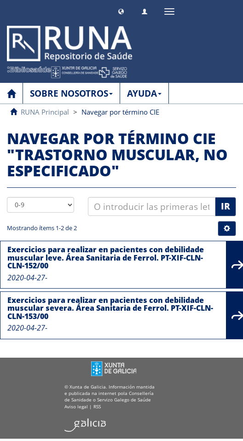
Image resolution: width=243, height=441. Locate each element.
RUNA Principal (45, 111)
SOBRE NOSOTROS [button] (71, 93)
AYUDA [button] (144, 93)
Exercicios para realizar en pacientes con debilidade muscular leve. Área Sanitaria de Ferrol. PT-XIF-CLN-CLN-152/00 (105, 257)
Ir (225, 206)
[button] (121, 10)
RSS (97, 406)
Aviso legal (76, 406)
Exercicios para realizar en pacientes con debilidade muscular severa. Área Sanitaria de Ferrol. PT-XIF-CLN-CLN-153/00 (110, 308)
